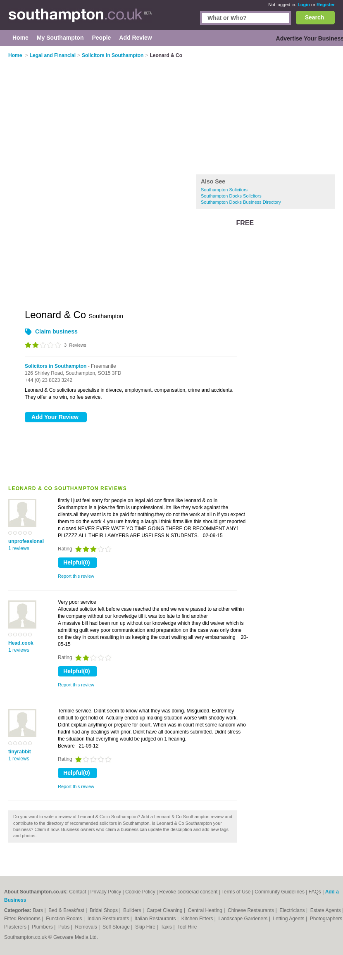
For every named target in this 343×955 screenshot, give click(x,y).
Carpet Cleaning (165, 910)
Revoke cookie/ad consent (188, 892)
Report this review (76, 576)
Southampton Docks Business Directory (241, 202)
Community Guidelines (280, 892)
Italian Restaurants (156, 919)
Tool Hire (187, 927)
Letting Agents (289, 919)
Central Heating (206, 910)
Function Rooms (64, 919)
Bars (38, 910)
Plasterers (16, 927)
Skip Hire (146, 927)
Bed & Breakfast (67, 910)
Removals (86, 927)
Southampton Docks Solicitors (231, 195)
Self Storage (116, 927)
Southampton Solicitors (224, 189)
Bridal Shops (104, 910)
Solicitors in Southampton (55, 366)
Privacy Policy (105, 892)
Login (304, 4)
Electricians (292, 910)
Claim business (56, 331)
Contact (77, 892)
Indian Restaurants (109, 919)
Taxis (167, 927)
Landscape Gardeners (244, 919)
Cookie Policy (140, 892)
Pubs (64, 927)
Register (326, 4)
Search (314, 17)
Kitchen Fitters (197, 919)
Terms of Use (236, 892)
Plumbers (43, 927)
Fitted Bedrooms (23, 919)
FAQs (315, 892)
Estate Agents (326, 910)
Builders (133, 910)
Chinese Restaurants (251, 910)
